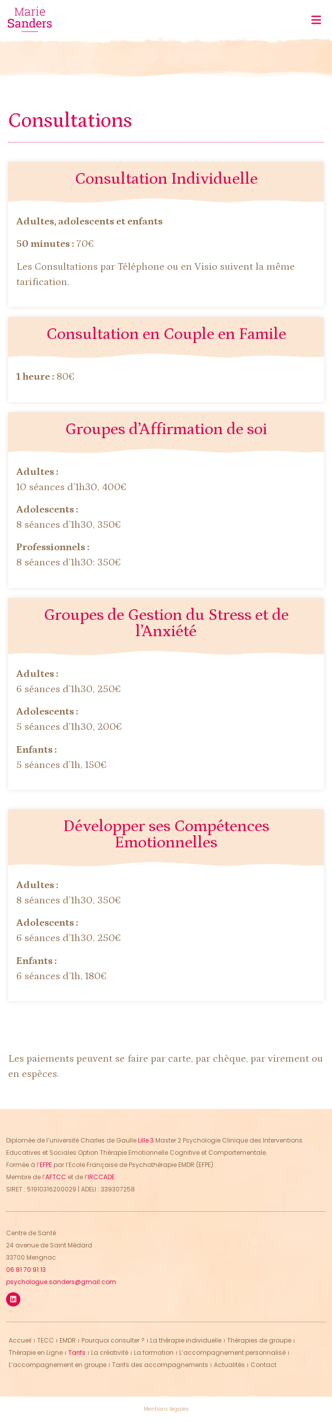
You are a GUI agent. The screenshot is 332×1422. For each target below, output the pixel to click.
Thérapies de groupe (259, 1340)
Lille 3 (146, 1140)
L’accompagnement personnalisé (232, 1352)
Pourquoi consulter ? (113, 1340)
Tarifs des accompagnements (160, 1364)
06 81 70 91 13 (26, 1269)
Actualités (229, 1364)
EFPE (46, 1164)
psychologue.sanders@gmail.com (61, 1281)
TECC (45, 1340)
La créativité (109, 1352)
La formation (154, 1352)
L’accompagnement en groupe (57, 1364)
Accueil (20, 1340)
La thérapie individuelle (186, 1340)
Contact (263, 1364)
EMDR (68, 1340)
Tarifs (77, 1352)
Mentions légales (166, 1409)
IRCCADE (101, 1177)
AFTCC (55, 1177)
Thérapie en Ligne (36, 1352)
